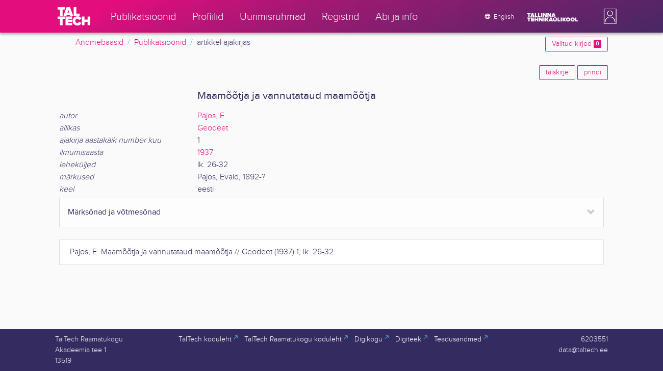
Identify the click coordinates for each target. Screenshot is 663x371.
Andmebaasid (99, 42)
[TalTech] (74, 16)
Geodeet (212, 128)
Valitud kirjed (576, 44)
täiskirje (557, 72)
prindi (592, 72)
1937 (205, 152)
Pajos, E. (211, 116)
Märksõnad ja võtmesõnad (114, 212)
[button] (608, 16)
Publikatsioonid (160, 42)
